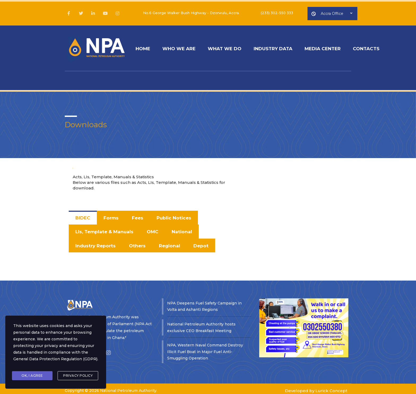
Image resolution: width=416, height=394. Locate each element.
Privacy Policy (78, 376)
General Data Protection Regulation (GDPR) (55, 361)
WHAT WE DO (230, 47)
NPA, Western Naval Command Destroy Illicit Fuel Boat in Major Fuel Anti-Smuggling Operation (205, 347)
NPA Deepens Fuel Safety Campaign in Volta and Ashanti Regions (204, 301)
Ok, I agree (32, 376)
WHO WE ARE (182, 47)
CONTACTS (378, 47)
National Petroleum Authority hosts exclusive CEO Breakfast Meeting (201, 322)
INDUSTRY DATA (280, 47)
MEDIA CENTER (332, 47)
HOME (144, 47)
